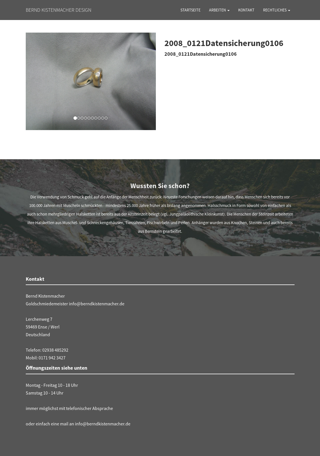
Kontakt (246, 10)
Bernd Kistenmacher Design (58, 10)
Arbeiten (219, 10)
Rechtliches (276, 10)
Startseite (190, 10)
